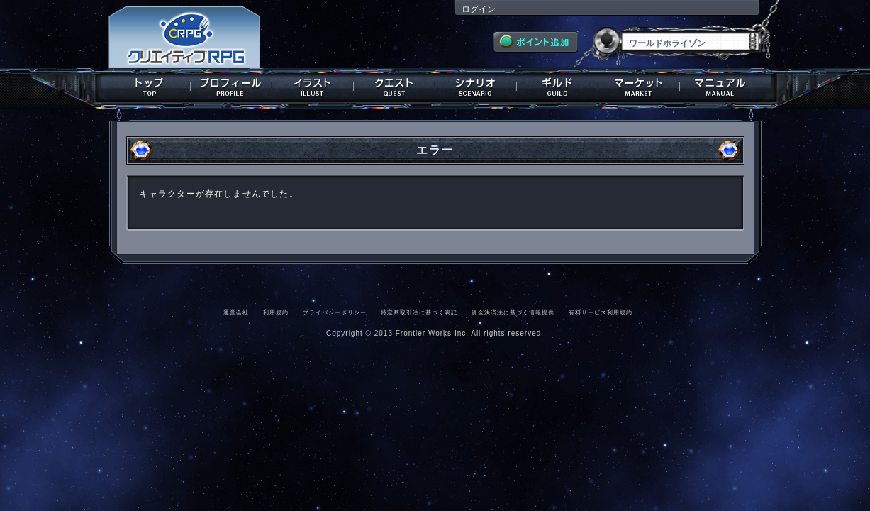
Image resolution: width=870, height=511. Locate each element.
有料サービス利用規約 (600, 312)
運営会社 (236, 312)
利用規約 (276, 312)
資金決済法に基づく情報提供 (513, 312)
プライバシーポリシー (335, 312)
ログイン (479, 9)
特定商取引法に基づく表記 (419, 312)
